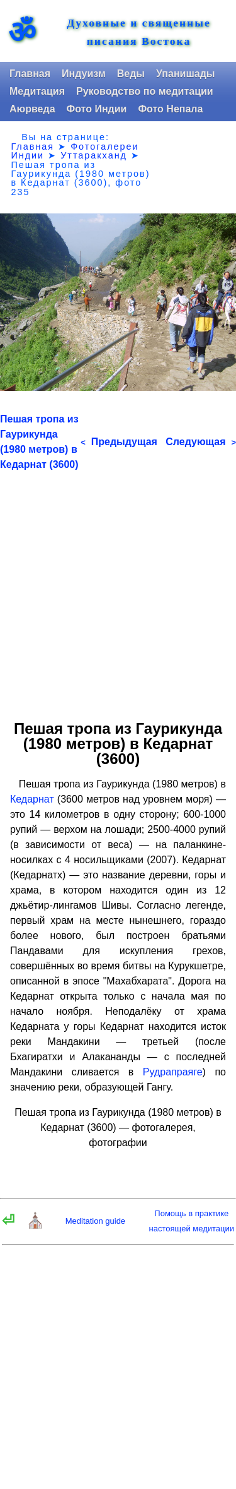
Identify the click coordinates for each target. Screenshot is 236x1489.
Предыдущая (119, 441)
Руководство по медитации (144, 91)
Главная (29, 73)
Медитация (37, 91)
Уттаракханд (93, 155)
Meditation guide (95, 1221)
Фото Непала (170, 109)
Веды (131, 73)
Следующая (201, 441)
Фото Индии (97, 109)
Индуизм (84, 73)
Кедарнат (32, 799)
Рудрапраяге (173, 1072)
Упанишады (185, 73)
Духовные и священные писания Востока (139, 32)
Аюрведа (32, 109)
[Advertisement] (118, 590)
